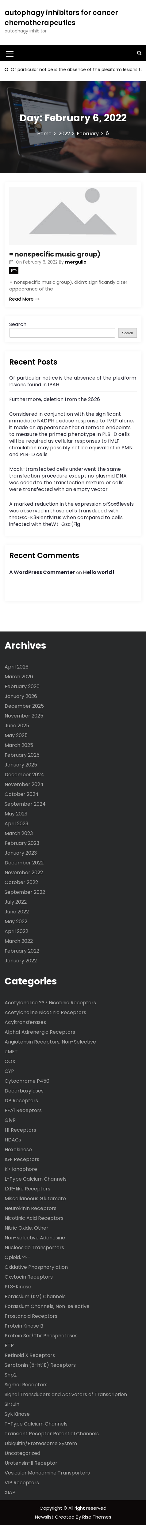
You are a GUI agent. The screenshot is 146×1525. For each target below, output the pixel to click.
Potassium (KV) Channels (35, 1296)
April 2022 (16, 931)
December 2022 (24, 862)
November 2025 (24, 715)
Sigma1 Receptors (26, 1384)
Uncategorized (22, 1453)
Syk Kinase (17, 1414)
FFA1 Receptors (23, 1110)
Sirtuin (12, 1404)
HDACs (13, 1139)
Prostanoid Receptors (31, 1316)
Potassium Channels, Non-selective (47, 1306)
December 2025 (24, 706)
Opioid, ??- (17, 1257)
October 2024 (22, 794)
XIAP (10, 1492)
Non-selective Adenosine (35, 1237)
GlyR (10, 1120)
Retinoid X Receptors (30, 1355)
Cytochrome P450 (27, 1081)
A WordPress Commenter (42, 572)
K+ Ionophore (21, 1169)
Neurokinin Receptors (30, 1208)
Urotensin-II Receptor (31, 1463)
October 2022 (21, 882)
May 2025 (16, 735)
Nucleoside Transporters (34, 1247)
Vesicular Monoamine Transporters (47, 1472)
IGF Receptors (22, 1159)
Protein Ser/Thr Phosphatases (41, 1335)
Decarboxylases (24, 1090)
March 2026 (19, 676)
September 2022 (25, 892)
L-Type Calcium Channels (36, 1178)
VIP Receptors (22, 1482)
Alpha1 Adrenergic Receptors (40, 1032)
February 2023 (22, 843)
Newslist (45, 1517)
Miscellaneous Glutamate (35, 1198)
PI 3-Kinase (18, 1286)
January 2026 (21, 696)
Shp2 (11, 1374)
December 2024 (24, 774)
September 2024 (25, 803)
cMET (11, 1051)
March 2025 (19, 745)
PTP (14, 270)
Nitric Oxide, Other (26, 1227)
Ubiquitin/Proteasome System (41, 1443)
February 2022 (22, 950)
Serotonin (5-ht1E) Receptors (40, 1365)
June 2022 (17, 911)
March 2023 (19, 833)
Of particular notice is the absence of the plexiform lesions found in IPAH (72, 381)
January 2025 (21, 764)
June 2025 (17, 725)
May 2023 (16, 813)
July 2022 (16, 901)
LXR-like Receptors (27, 1188)
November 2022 (24, 872)
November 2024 (24, 784)
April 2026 (17, 666)
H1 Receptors (20, 1129)
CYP (9, 1071)
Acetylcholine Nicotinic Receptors (45, 1012)
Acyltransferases (25, 1022)
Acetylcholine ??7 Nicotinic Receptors (50, 1002)
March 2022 (19, 941)
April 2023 (16, 823)
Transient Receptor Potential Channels (52, 1433)
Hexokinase (18, 1149)
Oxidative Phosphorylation (36, 1267)
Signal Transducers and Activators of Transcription (66, 1394)
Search (17, 324)
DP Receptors (21, 1100)
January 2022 (21, 960)
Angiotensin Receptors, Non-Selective (50, 1041)
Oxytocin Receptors (29, 1276)
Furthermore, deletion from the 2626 (54, 399)
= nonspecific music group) (54, 254)
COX (10, 1061)
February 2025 (22, 755)
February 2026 (22, 686)
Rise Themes (96, 1517)
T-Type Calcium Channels (36, 1423)
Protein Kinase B (24, 1325)
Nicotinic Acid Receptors (34, 1218)
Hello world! (98, 572)
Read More (24, 299)
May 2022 (16, 921)
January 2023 (21, 852)
